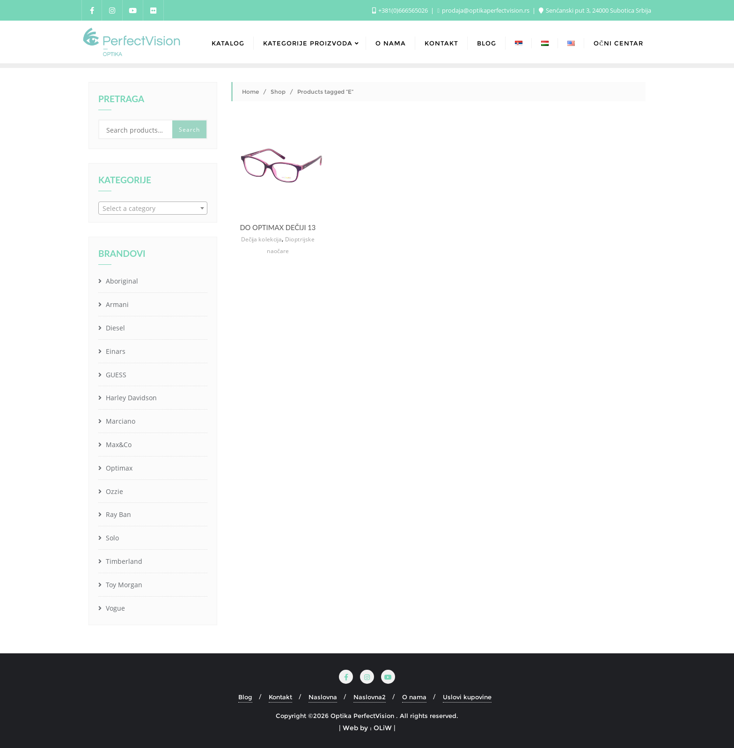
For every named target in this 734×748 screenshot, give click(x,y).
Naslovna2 (369, 697)
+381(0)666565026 (400, 10)
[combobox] (152, 208)
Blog (245, 697)
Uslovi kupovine (467, 697)
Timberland (123, 561)
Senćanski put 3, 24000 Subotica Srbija (595, 10)
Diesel (114, 327)
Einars (114, 351)
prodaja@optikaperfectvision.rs (484, 10)
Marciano (119, 421)
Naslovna (322, 697)
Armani (116, 304)
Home (250, 91)
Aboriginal (121, 281)
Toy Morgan (123, 584)
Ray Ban (117, 514)
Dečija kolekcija (261, 239)
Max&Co (118, 444)
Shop (278, 91)
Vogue (114, 608)
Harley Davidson (130, 397)
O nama (414, 697)
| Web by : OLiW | (367, 728)
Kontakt (280, 697)
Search (189, 130)
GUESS (115, 374)
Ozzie (113, 491)
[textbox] (153, 208)
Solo (111, 537)
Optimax (118, 468)
